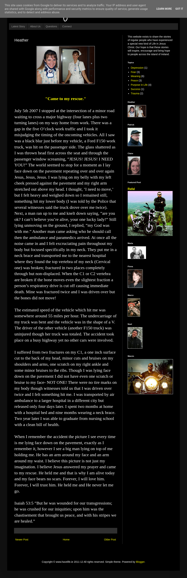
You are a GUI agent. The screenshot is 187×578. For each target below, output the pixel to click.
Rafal (131, 188)
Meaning (136, 76)
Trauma (135, 93)
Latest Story (18, 26)
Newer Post (21, 539)
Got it (179, 8)
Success (135, 89)
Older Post (110, 539)
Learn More (164, 8)
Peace (134, 80)
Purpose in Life (139, 84)
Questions (51, 26)
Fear (133, 72)
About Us (35, 26)
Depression (137, 67)
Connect (67, 26)
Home (66, 539)
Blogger (140, 561)
